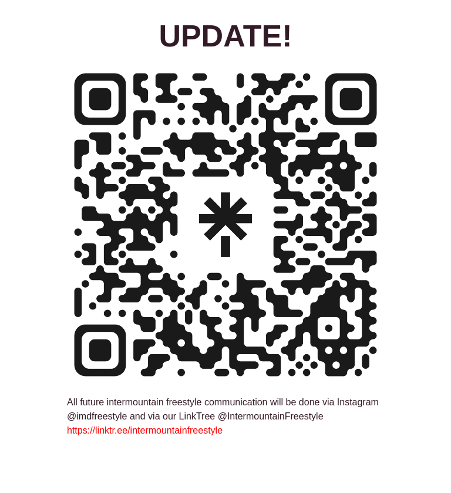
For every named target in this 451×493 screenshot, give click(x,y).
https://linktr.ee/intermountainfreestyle (145, 430)
